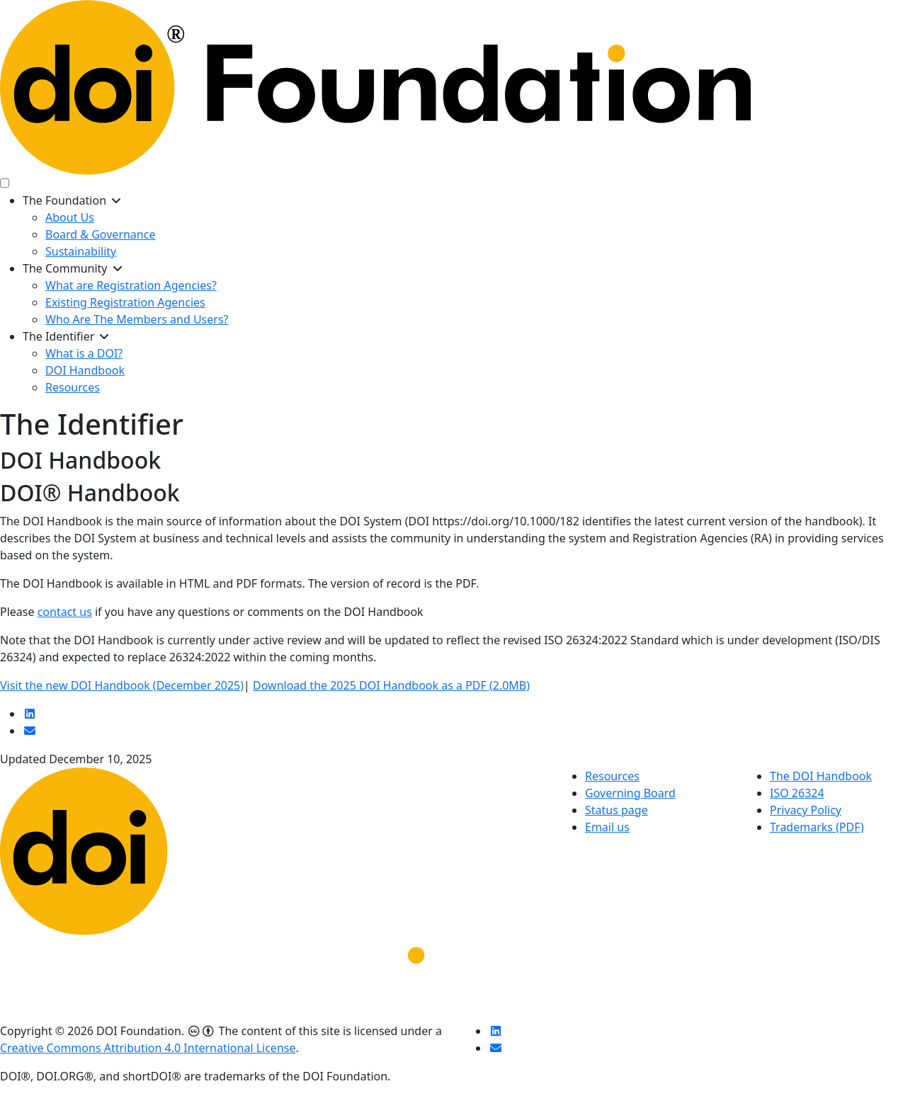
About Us (69, 217)
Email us (607, 827)
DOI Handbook (85, 370)
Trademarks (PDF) (817, 827)
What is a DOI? (84, 353)
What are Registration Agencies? (131, 285)
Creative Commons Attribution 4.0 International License (147, 1048)
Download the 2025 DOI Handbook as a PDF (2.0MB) (391, 685)
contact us (65, 612)
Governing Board (630, 793)
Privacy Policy (805, 810)
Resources (72, 387)
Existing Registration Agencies (125, 302)
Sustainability (80, 251)
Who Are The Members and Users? (137, 319)
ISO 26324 (797, 793)
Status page (616, 810)
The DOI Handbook (821, 776)
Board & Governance (100, 234)
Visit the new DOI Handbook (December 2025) (122, 685)
